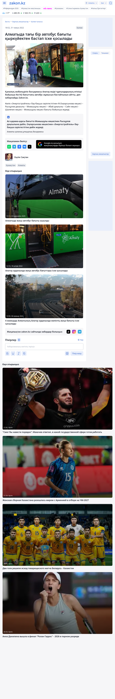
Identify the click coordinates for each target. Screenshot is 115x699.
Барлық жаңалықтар (20, 21)
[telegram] (14, 147)
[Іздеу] (110, 3)
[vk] (24, 147)
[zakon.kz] (17, 3)
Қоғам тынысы (37, 21)
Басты (7, 21)
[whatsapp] (9, 147)
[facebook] (19, 147)
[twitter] (29, 147)
